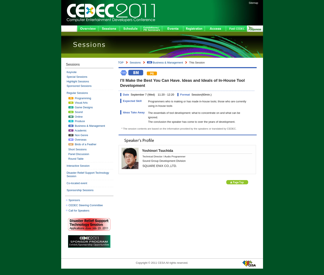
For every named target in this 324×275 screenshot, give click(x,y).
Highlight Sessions (78, 81)
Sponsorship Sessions (80, 190)
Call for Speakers (79, 210)
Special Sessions (77, 76)
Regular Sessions (77, 92)
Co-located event (77, 183)
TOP (121, 62)
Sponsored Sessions (79, 85)
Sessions (135, 62)
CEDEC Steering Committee (86, 205)
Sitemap (253, 2)
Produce (76, 121)
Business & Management (165, 62)
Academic (77, 130)
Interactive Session (78, 165)
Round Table (76, 158)
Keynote (72, 72)
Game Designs (80, 107)
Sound (75, 112)
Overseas (77, 139)
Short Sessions (77, 149)
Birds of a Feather (82, 144)
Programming (79, 98)
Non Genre (78, 135)
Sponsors (74, 200)
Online (75, 116)
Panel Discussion (78, 154)
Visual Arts (78, 102)
